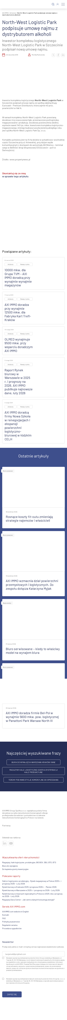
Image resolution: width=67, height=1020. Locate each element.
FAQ (4, 918)
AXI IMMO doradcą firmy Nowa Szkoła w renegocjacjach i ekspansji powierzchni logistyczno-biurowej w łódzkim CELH (18, 425)
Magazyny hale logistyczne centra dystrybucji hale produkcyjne (33, 771)
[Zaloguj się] (58, 4)
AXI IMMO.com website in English (15, 911)
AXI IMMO (5, 13)
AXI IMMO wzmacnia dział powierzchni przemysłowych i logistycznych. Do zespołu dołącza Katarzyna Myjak (32, 584)
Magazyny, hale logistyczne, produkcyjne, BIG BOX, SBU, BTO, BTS (29, 862)
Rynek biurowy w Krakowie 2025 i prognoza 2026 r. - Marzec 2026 (29, 887)
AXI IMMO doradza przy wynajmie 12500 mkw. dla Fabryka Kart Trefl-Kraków (18, 312)
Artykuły (13, 13)
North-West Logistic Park (48, 100)
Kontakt (5, 915)
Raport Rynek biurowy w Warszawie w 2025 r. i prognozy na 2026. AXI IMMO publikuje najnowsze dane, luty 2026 (19, 381)
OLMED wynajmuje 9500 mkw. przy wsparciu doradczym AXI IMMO (19, 345)
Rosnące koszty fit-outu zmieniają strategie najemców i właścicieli (29, 518)
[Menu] (63, 4)
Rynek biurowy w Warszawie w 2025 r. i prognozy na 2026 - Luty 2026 (31, 890)
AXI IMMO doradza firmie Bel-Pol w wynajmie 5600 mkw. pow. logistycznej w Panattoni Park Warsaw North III (32, 716)
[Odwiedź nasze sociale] (4, 843)
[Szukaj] (53, 4)
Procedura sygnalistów (12, 928)
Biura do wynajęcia (10, 866)
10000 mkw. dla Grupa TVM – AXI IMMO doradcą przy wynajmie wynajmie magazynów (18, 277)
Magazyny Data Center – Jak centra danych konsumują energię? (28, 899)
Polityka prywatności (11, 921)
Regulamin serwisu (10, 925)
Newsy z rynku (25, 264)
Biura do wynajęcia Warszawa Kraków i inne (33, 762)
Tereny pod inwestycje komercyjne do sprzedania (34, 780)
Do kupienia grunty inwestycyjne (15, 869)
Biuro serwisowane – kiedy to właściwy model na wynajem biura (33, 651)
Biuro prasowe (8, 471)
